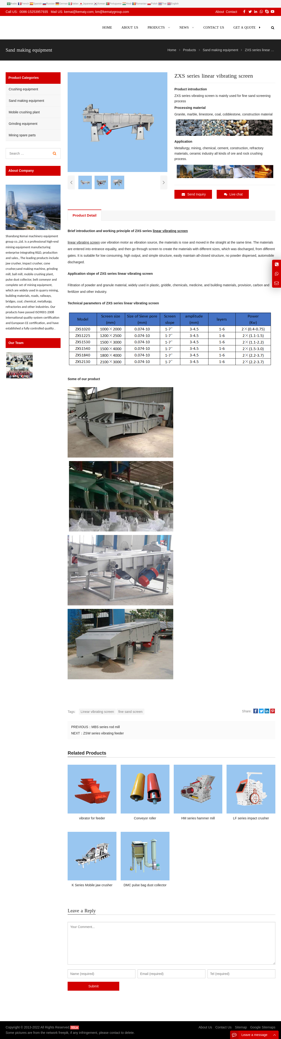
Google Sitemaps (262, 1027)
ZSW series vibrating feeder (103, 733)
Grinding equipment (23, 124)
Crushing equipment (23, 89)
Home (107, 27)
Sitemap (241, 1027)
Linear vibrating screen (97, 712)
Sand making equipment (26, 101)
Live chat (233, 194)
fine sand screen (130, 712)
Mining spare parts (22, 135)
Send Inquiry (194, 194)
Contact (231, 12)
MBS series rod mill (106, 727)
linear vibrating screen (170, 231)
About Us (205, 1027)
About (220, 12)
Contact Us (223, 1027)
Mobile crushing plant (24, 112)
